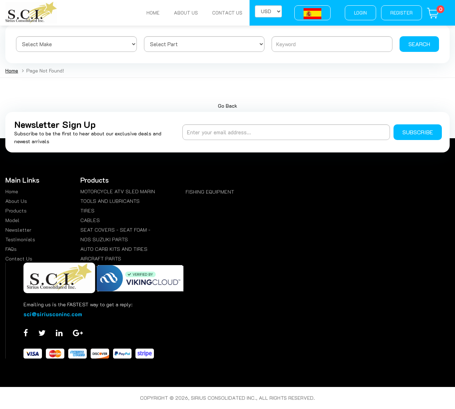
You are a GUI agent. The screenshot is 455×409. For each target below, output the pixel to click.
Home (153, 13)
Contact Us (227, 13)
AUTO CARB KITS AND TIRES (114, 249)
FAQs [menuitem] (11, 249)
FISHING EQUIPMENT (210, 191)
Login (360, 13)
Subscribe (417, 132)
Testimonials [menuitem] (20, 239)
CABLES (90, 220)
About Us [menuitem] (16, 201)
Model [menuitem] (12, 220)
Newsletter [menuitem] (18, 229)
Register (401, 13)
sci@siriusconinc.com (52, 314)
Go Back (227, 105)
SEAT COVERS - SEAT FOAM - (115, 229)
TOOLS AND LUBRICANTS (110, 201)
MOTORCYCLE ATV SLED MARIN (117, 191)
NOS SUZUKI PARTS (104, 239)
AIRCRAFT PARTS (100, 258)
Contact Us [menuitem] (18, 258)
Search (419, 44)
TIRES (87, 210)
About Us (186, 13)
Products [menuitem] (16, 210)
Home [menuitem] (11, 191)
